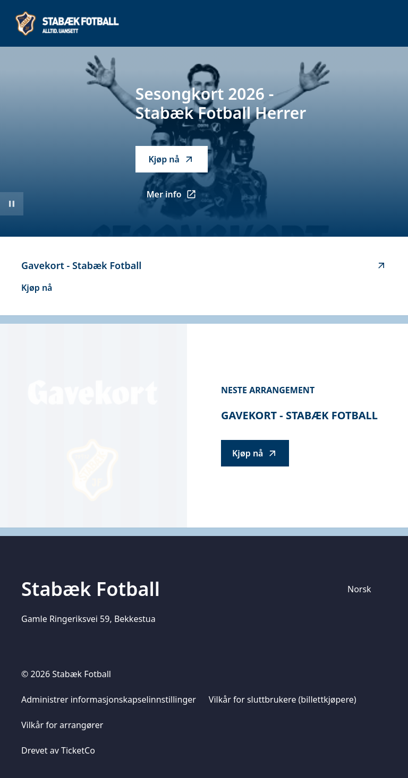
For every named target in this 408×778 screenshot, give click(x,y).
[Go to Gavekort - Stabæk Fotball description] (93, 426)
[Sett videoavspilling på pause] (11, 203)
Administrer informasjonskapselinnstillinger (108, 699)
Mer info (177, 197)
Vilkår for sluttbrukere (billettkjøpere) (282, 699)
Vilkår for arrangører (62, 725)
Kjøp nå (171, 159)
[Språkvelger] (364, 589)
